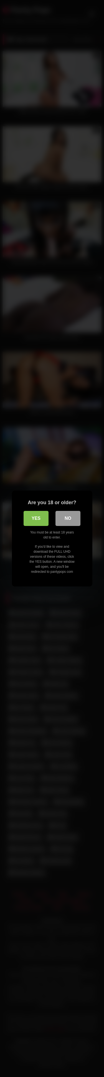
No (68, 518)
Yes (36, 518)
